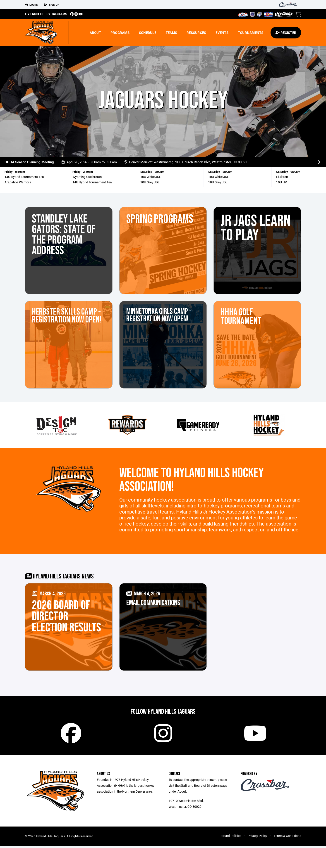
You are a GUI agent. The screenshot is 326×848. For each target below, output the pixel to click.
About (95, 32)
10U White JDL (218, 177)
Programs (119, 32)
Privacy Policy (257, 838)
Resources (196, 32)
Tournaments (251, 32)
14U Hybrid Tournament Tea (24, 177)
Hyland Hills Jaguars (46, 14)
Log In (31, 5)
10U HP (281, 182)
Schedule (147, 32)
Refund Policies (230, 838)
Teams (171, 32)
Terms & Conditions (287, 838)
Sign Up (51, 5)
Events (222, 32)
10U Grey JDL (150, 182)
